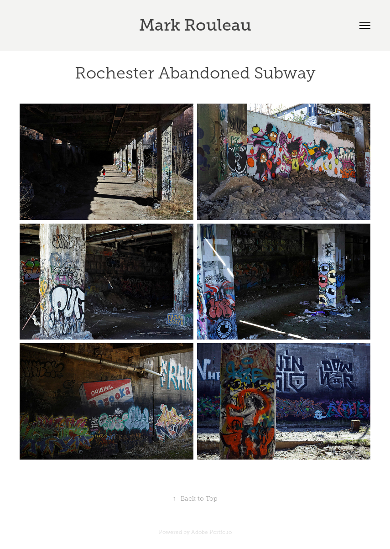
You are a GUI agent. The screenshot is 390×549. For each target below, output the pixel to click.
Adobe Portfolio (211, 532)
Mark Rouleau (195, 25)
